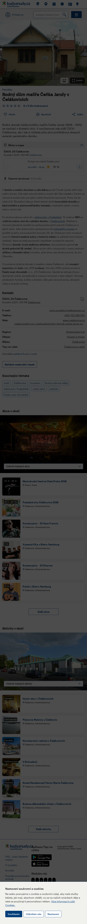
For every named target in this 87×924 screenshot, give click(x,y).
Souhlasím (14, 914)
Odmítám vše (33, 914)
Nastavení (53, 914)
